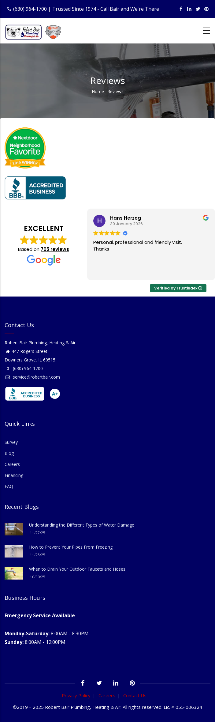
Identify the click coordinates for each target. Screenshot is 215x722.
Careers (12, 464)
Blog (9, 453)
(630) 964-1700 (30, 9)
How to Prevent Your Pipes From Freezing (71, 547)
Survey (11, 442)
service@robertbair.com (32, 377)
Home (98, 91)
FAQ (9, 486)
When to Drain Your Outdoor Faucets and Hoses (77, 569)
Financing (14, 475)
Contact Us (134, 695)
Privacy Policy (76, 695)
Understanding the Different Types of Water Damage (81, 525)
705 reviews (55, 249)
